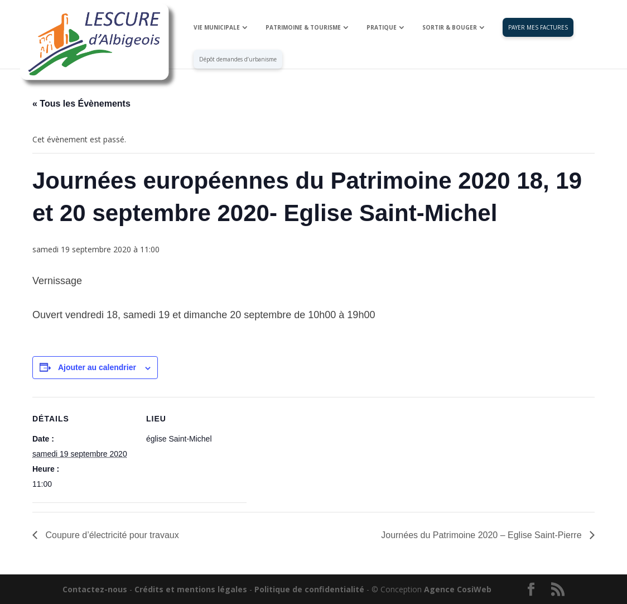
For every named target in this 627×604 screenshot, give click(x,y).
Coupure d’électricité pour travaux (111, 535)
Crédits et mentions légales (190, 589)
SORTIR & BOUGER (449, 28)
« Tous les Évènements (81, 103)
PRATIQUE (381, 28)
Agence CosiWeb (457, 589)
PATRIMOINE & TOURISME (303, 28)
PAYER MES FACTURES (538, 28)
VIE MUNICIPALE (217, 28)
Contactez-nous (94, 589)
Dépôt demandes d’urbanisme (238, 60)
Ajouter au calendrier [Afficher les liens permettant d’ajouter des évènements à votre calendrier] (97, 367)
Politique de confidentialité (309, 589)
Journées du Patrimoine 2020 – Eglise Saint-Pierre (482, 535)
